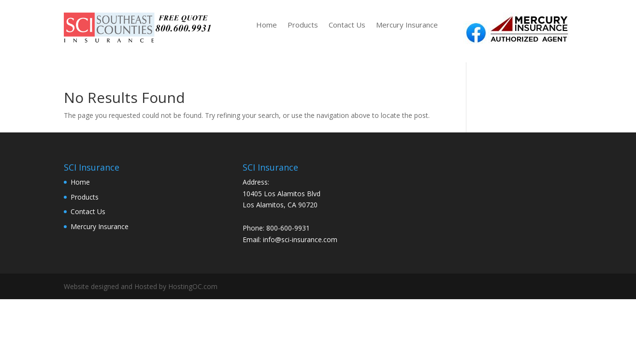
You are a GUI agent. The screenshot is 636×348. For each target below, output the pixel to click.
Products (303, 25)
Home (266, 25)
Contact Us (347, 25)
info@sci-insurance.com (300, 239)
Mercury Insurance (407, 25)
